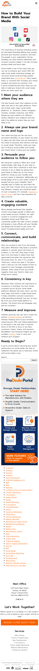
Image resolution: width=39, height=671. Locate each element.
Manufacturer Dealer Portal (16, 521)
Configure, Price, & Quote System (19, 490)
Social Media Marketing (15, 553)
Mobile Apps (11, 529)
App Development (13, 478)
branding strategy (15, 317)
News (8, 534)
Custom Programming (19, 638)
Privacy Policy (16, 665)
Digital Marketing (12, 502)
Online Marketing (12, 536)
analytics (12, 334)
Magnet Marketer (13, 519)
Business (9, 487)
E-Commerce (19, 642)
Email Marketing (12, 507)
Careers (6, 665)
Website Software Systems (16, 563)
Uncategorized (11, 558)
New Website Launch (14, 531)
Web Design (10, 560)
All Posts (9, 473)
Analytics (9, 475)
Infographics (10, 514)
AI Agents (9, 468)
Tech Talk (9, 555)
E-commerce (11, 504)
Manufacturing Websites (15, 524)
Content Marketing (13, 492)
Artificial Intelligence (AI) (15, 480)
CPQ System (10, 495)
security (9, 546)
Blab (7, 482)
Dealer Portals (11, 497)
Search (4, 357)
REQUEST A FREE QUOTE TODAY (19, 622)
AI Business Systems (19, 650)
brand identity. (20, 78)
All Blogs (9, 470)
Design (8, 499)
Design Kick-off (30, 663)
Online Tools (10, 538)
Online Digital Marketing (19, 645)
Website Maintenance (19, 647)
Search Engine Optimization (17, 543)
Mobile (8, 526)
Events (8, 509)
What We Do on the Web (16, 565)
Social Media (10, 551)
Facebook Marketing (14, 512)
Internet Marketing (13, 517)
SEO (7, 548)
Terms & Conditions (27, 665)
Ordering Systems (13, 541)
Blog (7, 485)
